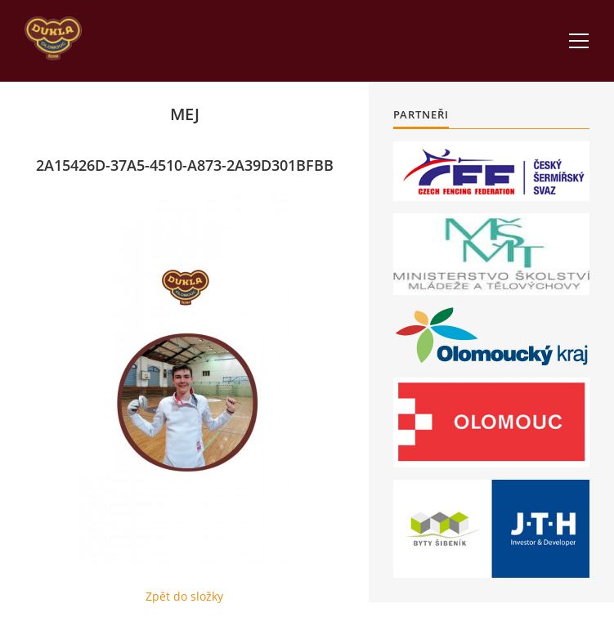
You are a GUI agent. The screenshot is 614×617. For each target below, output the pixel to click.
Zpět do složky (184, 596)
